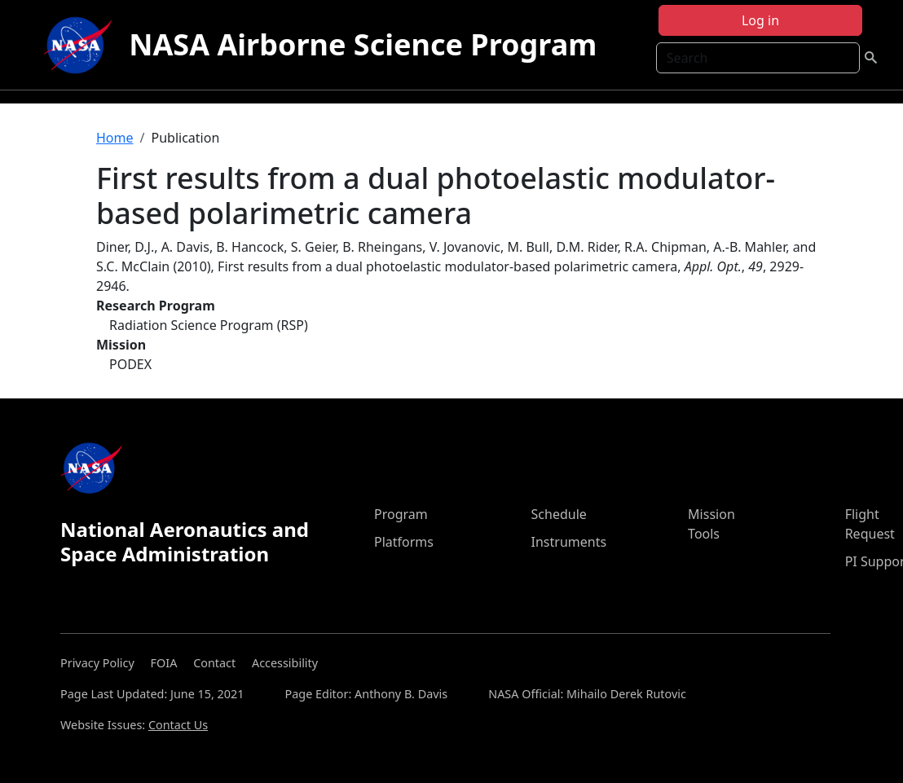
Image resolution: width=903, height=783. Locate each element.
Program (401, 514)
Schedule (559, 514)
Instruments (569, 542)
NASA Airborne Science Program (363, 44)
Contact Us (178, 724)
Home (115, 138)
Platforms (404, 542)
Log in (760, 20)
